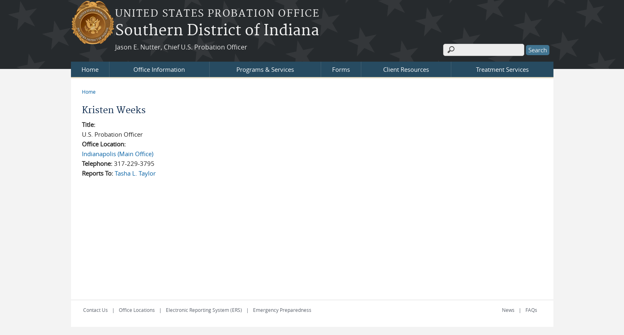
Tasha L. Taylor (135, 173)
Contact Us (95, 310)
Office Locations (137, 310)
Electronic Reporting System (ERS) (204, 310)
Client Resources (406, 69)
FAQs (531, 310)
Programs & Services (265, 69)
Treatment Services (502, 69)
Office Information (159, 69)
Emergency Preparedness (282, 310)
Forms (341, 69)
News (508, 310)
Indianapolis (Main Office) (117, 154)
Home (90, 69)
